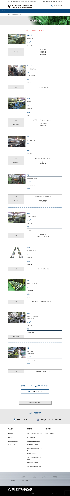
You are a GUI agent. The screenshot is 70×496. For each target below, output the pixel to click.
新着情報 (13, 480)
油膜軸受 (10, 437)
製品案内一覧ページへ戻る (35, 402)
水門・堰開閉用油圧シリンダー (34, 437)
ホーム (9, 14)
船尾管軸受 (10, 433)
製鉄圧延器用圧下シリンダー (33, 462)
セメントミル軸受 (12, 444)
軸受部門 (10, 429)
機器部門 (29, 429)
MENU (3, 10)
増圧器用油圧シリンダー (32, 453)
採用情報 (55, 477)
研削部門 (48, 429)
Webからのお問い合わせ (49, 419)
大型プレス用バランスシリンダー (34, 433)
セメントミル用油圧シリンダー (34, 466)
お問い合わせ (25, 480)
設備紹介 (44, 477)
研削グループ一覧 (49, 433)
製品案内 (13, 14)
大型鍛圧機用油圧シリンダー (33, 441)
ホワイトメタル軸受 (13, 441)
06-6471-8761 (56, 5)
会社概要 (23, 477)
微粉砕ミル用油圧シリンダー (33, 444)
